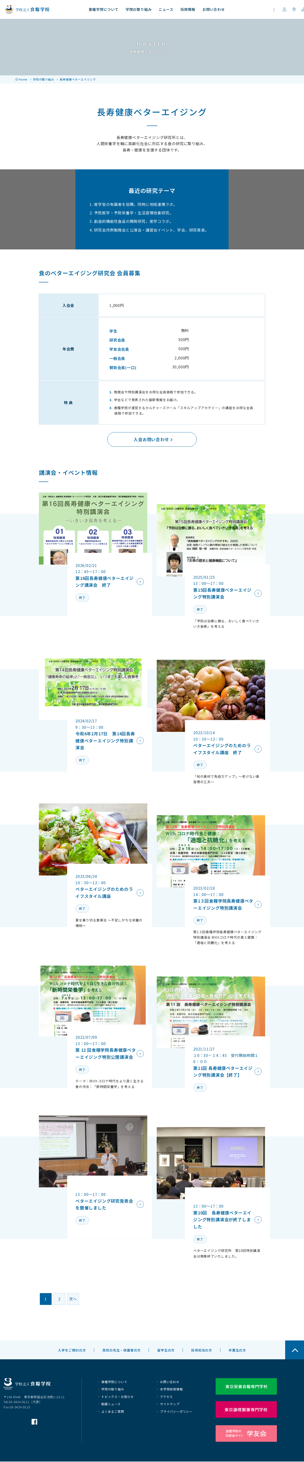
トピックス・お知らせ (117, 1396)
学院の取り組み (43, 79)
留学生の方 (166, 1350)
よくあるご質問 (112, 1411)
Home (23, 79)
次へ (73, 1299)
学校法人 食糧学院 (27, 9)
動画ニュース (111, 1404)
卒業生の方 (237, 1350)
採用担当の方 (201, 1350)
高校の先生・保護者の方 (121, 1350)
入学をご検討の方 (72, 1350)
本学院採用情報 (171, 1389)
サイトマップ (170, 1404)
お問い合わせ (170, 1382)
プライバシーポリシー (176, 1411)
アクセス (166, 1396)
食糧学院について (114, 1382)
